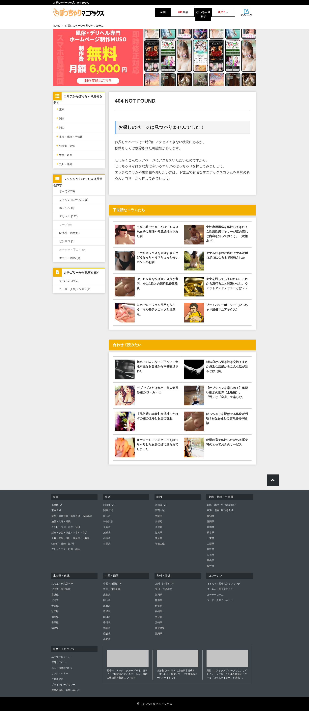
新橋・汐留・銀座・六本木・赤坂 (69, 532)
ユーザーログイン (60, 656)
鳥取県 (106, 605)
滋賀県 (158, 532)
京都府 (158, 521)
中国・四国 (64, 155)
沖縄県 (158, 633)
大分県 (158, 617)
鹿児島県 (160, 628)
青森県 (55, 605)
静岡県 (210, 521)
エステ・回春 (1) (69, 258)
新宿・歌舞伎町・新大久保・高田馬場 (71, 516)
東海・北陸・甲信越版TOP (221, 504)
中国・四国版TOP (112, 583)
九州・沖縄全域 (163, 589)
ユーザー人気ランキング (74, 289)
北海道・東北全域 (60, 589)
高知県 (106, 639)
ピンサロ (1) (66, 241)
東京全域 (56, 510)
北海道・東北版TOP (62, 583)
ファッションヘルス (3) (73, 199)
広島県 (106, 594)
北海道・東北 (65, 145)
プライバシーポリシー (63, 684)
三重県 (210, 538)
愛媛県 (106, 633)
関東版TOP (109, 504)
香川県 (106, 622)
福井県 (210, 566)
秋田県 (55, 611)
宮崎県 (158, 622)
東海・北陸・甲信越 (69, 136)
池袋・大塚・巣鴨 (60, 521)
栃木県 (106, 538)
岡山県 (106, 600)
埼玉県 (106, 516)
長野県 (210, 549)
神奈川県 (108, 521)
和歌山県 (160, 543)
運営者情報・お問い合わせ (65, 690)
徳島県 (106, 628)
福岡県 (158, 594)
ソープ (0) (65, 224)
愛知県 (210, 516)
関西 (60, 127)
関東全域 (108, 510)
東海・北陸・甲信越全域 (220, 510)
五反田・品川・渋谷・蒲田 (65, 527)
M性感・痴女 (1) (69, 233)
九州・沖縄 (64, 164)
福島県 (55, 628)
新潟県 (210, 527)
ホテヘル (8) (66, 208)
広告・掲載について (62, 668)
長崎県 (158, 611)
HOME (57, 25)
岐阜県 (210, 532)
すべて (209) (67, 191)
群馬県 (106, 543)
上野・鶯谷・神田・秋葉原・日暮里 (70, 538)
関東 (60, 118)
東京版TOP (57, 504)
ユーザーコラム (215, 594)
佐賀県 (158, 605)
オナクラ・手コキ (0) (72, 249)
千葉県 (106, 527)
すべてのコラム (69, 280)
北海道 (55, 600)
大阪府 (158, 516)
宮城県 (55, 594)
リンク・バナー (59, 673)
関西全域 (160, 510)
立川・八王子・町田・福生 (65, 549)
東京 (60, 109)
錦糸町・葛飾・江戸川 (63, 543)
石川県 (210, 554)
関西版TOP (161, 504)
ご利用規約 (57, 679)
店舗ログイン (58, 662)
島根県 (106, 611)
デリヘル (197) (68, 216)
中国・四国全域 (111, 589)
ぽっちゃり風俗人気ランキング (223, 583)
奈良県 (158, 538)
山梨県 (210, 543)
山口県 (106, 617)
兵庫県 (158, 527)
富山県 (210, 560)
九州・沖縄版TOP (164, 583)
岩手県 (55, 622)
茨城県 (106, 532)
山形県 (55, 617)
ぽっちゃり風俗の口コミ (220, 589)
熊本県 (158, 600)
